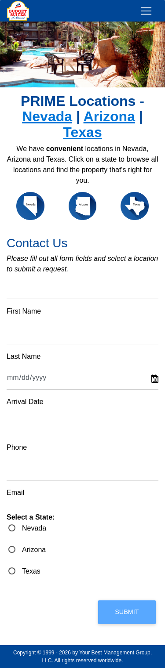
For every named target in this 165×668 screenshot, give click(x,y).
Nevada (47, 116)
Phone (17, 447)
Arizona (109, 116)
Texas (82, 132)
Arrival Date (25, 401)
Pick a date (154, 379)
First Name (24, 311)
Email (15, 492)
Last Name (23, 356)
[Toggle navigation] (146, 11)
